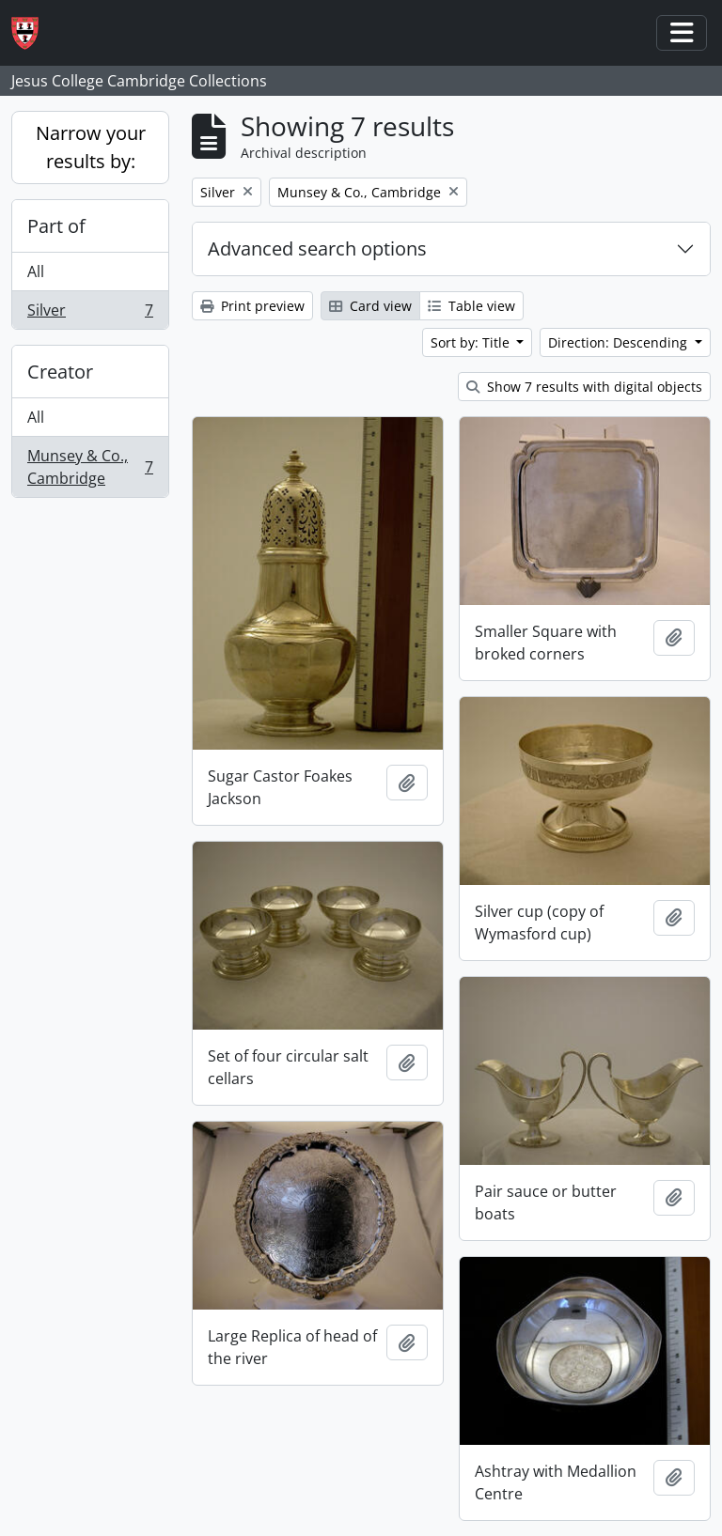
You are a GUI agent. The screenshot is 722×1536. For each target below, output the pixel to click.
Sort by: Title (472, 342)
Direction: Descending (619, 342)
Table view (471, 306)
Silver (89, 314)
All (35, 271)
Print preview (252, 306)
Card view (370, 306)
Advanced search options (317, 248)
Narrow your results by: (91, 147)
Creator (60, 371)
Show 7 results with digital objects (584, 387)
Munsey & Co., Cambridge (89, 467)
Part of (56, 226)
